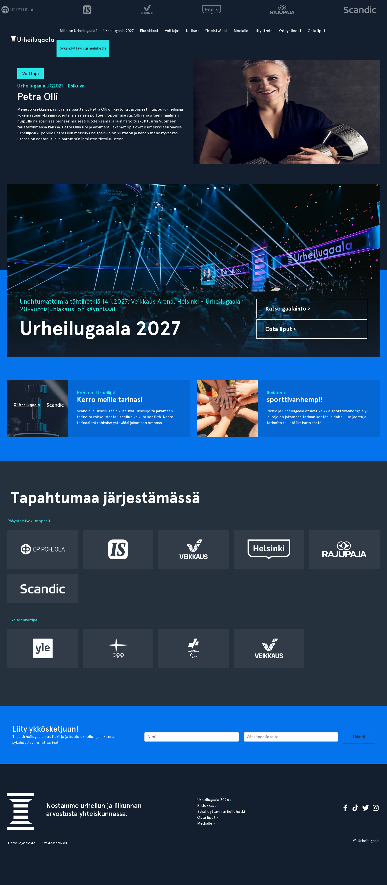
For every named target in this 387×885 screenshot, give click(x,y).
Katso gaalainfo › (287, 308)
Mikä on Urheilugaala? (78, 31)
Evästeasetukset (54, 843)
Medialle (241, 31)
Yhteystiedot (290, 31)
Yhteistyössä (216, 31)
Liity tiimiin (263, 31)
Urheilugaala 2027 (118, 31)
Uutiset (192, 31)
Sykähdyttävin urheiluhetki (83, 48)
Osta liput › (280, 328)
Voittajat (172, 31)
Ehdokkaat (149, 31)
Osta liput (316, 31)
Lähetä (359, 736)
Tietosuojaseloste (21, 843)
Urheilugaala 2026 (213, 799)
